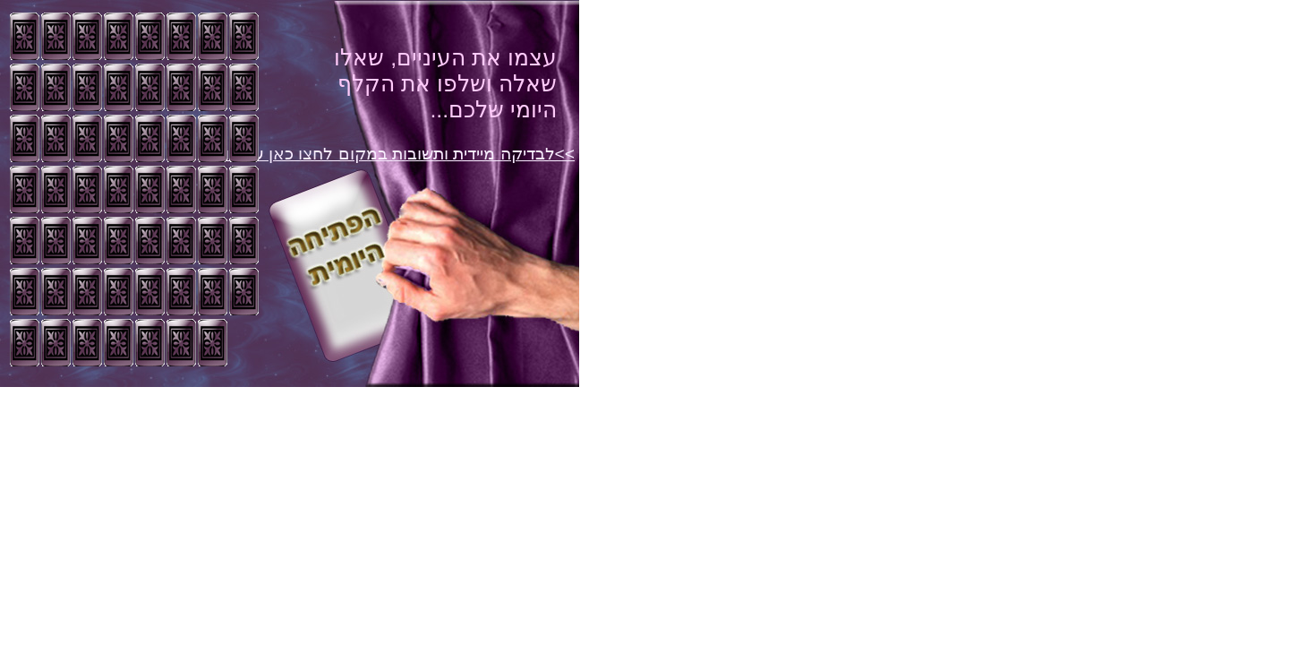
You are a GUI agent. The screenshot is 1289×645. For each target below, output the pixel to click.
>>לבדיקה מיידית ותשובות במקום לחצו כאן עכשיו (400, 153)
